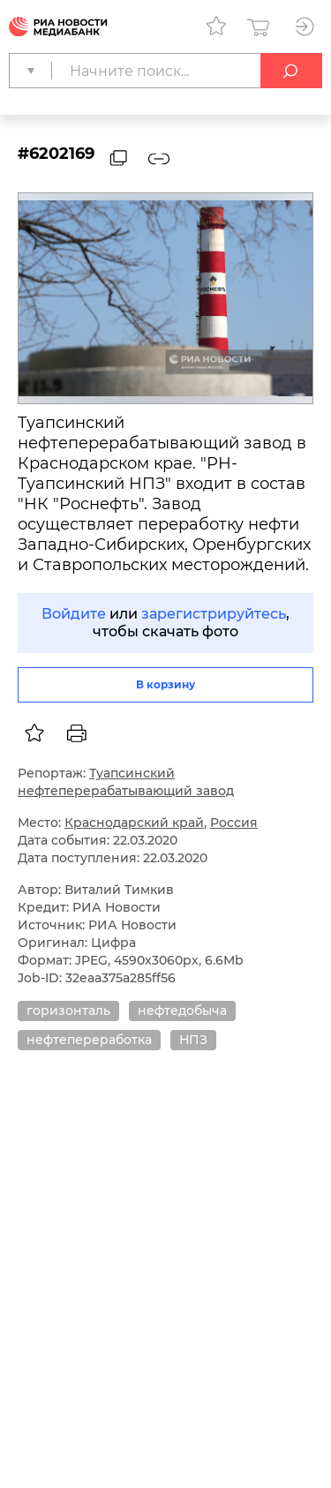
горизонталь (68, 1010)
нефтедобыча (182, 1010)
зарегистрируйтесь (213, 613)
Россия (234, 822)
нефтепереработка (89, 1040)
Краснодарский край (134, 822)
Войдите (73, 613)
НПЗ (193, 1040)
